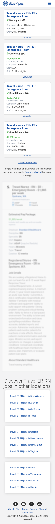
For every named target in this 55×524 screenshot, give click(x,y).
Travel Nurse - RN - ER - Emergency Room (22, 15)
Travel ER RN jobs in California (25, 409)
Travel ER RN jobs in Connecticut (26, 445)
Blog (18, 509)
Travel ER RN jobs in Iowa (22, 467)
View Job (27, 37)
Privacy (33, 509)
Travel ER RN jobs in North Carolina (27, 396)
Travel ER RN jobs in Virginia (24, 451)
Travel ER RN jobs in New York (25, 480)
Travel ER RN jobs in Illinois (23, 487)
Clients (42, 509)
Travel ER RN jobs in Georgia (24, 432)
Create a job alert (33, 172)
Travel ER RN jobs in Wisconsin (25, 474)
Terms (25, 509)
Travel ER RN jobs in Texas (23, 415)
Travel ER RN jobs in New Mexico (26, 438)
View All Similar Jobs (27, 162)
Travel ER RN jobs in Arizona (24, 402)
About (11, 509)
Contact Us (27, 512)
